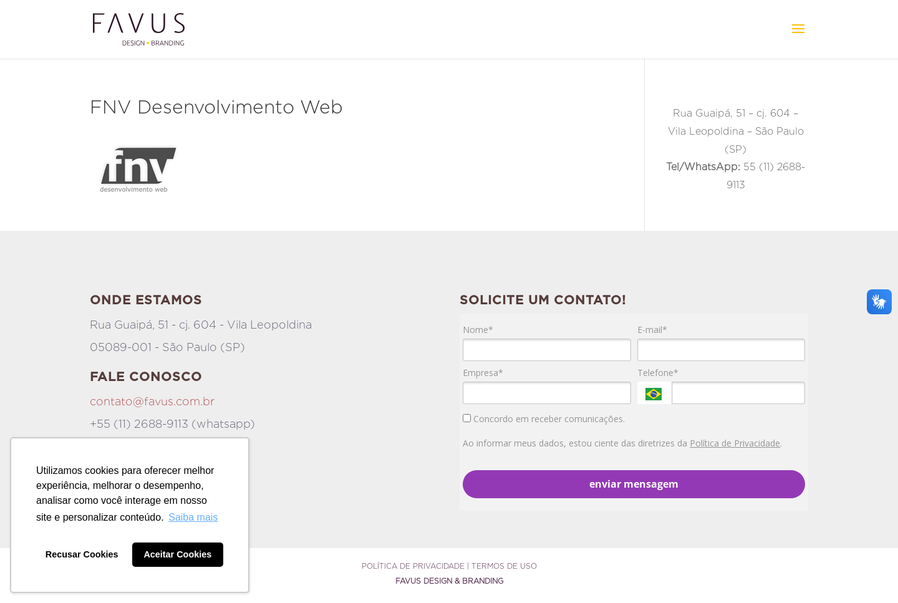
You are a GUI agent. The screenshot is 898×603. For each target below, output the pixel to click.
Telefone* (657, 373)
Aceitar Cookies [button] (177, 554)
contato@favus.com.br (152, 401)
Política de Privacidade (735, 443)
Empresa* (483, 373)
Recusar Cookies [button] (82, 554)
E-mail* (652, 329)
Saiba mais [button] (193, 517)
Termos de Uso (504, 566)
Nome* (478, 329)
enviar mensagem (633, 484)
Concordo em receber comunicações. (544, 419)
